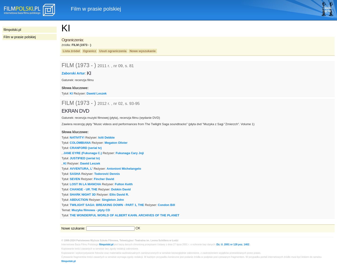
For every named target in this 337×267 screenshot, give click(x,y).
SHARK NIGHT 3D (83, 194)
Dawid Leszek (97, 93)
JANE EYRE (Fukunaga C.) (82, 153)
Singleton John (113, 199)
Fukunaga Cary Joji (130, 153)
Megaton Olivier (116, 142)
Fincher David (104, 179)
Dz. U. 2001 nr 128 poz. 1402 (233, 244)
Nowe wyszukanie (143, 51)
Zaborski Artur (73, 73)
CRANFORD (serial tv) (86, 148)
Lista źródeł (71, 51)
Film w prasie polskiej (20, 37)
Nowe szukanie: (73, 228)
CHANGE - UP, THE (83, 189)
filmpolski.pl (106, 244)
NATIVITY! (77, 137)
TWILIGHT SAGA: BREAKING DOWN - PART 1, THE (107, 205)
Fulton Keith (124, 184)
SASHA (75, 174)
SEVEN (75, 179)
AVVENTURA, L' (81, 168)
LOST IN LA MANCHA (85, 184)
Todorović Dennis (107, 174)
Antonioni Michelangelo (124, 168)
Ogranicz (89, 51)
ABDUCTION (79, 199)
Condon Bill (166, 205)
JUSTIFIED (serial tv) (85, 158)
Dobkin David (121, 189)
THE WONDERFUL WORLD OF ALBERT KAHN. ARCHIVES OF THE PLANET (124, 215)
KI (71, 93)
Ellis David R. (119, 194)
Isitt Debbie (106, 137)
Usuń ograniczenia (112, 51)
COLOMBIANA (80, 142)
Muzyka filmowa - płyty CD (91, 210)
